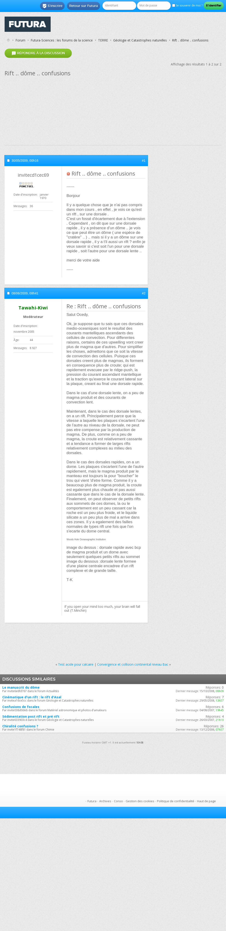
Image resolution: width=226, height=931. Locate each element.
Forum (20, 40)
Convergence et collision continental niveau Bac (132, 664)
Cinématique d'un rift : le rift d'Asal (31, 697)
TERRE (103, 40)
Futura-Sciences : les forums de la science (62, 40)
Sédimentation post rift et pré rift (30, 716)
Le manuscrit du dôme (21, 687)
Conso (118, 801)
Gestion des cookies (140, 801)
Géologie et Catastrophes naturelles (140, 40)
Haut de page (206, 801)
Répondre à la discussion (38, 53)
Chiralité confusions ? (20, 726)
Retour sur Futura (83, 6)
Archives (105, 801)
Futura (91, 801)
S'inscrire (52, 6)
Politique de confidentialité (175, 801)
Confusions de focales (20, 707)
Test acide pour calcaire (75, 664)
